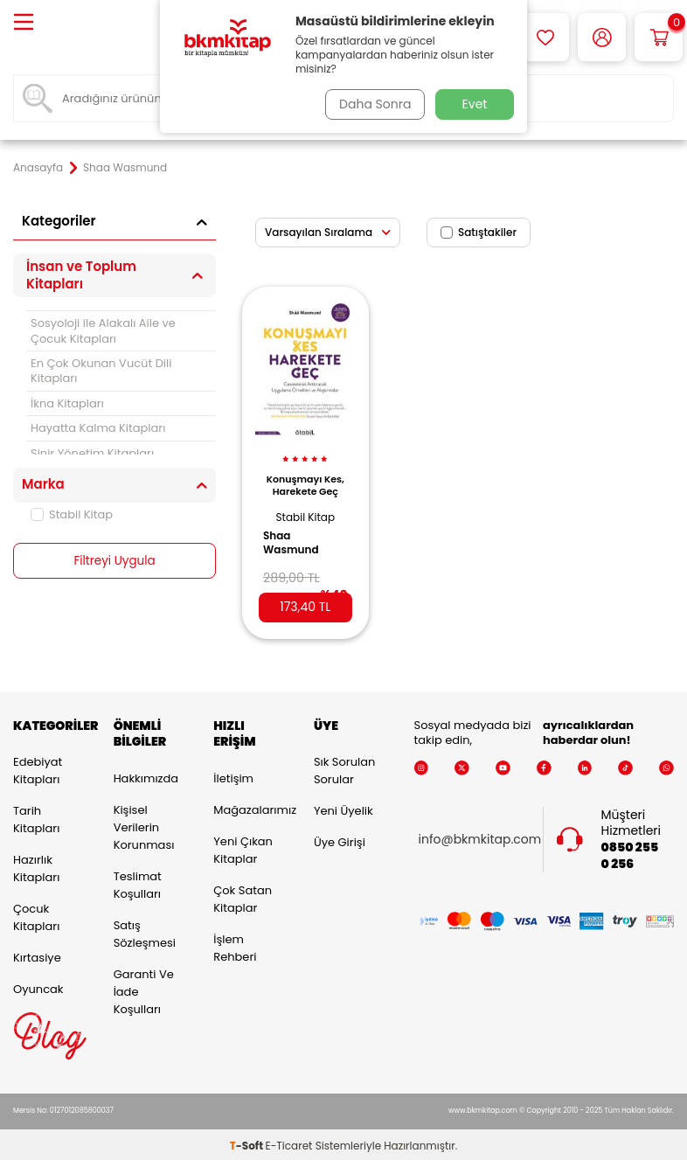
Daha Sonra (372, 104)
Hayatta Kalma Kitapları (98, 428)
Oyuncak (38, 986)
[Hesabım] (602, 37)
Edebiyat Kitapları (37, 768)
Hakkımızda (146, 776)
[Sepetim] (659, 37)
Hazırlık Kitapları (36, 866)
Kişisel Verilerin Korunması (144, 825)
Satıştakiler (479, 232)
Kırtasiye (37, 955)
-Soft (248, 1143)
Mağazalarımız (250, 807)
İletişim (233, 776)
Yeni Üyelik (343, 808)
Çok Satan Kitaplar (242, 896)
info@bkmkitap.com (480, 836)
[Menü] (23, 23)
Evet (475, 104)
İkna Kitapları (67, 403)
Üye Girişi (339, 839)
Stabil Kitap (72, 514)
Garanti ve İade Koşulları (144, 989)
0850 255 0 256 (630, 853)
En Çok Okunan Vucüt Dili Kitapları (101, 370)
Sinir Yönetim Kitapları (92, 453)
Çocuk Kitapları (36, 915)
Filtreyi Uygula (115, 561)
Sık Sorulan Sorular (344, 768)
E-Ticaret (289, 1143)
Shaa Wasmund (296, 534)
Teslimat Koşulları (138, 882)
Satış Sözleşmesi (145, 931)
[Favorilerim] (545, 37)
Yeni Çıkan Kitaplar (243, 847)
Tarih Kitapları (36, 817)
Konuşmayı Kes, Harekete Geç (305, 480)
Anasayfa (38, 168)
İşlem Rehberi (234, 945)
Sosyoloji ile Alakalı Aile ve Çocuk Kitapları (103, 330)
